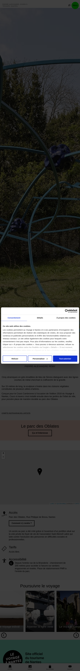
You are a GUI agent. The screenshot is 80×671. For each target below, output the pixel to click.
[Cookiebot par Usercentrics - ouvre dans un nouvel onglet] (66, 311)
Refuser (14, 359)
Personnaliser (40, 359)
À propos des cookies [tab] (66, 318)
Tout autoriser (65, 359)
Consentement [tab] (14, 318)
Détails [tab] (40, 318)
